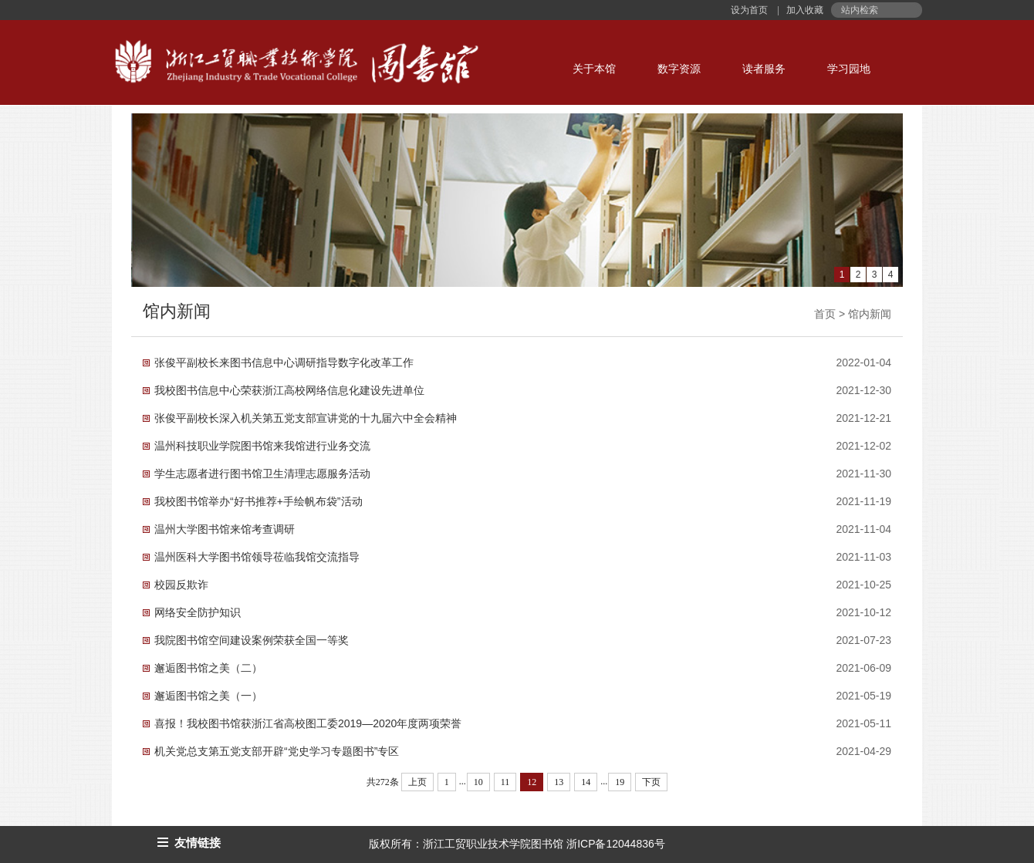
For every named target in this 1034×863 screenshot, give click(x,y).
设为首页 (750, 10)
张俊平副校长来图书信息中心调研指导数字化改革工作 (284, 362)
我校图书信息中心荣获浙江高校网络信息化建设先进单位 (289, 390)
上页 (417, 782)
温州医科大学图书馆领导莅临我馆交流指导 (257, 557)
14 (585, 782)
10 (478, 782)
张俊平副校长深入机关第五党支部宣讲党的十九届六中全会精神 (305, 418)
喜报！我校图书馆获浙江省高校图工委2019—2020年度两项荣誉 (307, 723)
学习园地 (848, 68)
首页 (825, 314)
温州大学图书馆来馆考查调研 (224, 529)
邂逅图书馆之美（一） (208, 695)
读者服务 (764, 68)
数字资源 (679, 68)
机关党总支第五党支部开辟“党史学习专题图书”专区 (276, 751)
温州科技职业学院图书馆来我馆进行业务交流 (262, 446)
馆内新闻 (869, 314)
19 (619, 782)
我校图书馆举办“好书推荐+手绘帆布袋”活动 (258, 501)
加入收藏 (803, 10)
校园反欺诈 (181, 584)
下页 (651, 782)
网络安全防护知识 (197, 612)
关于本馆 (594, 68)
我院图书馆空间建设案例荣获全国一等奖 (251, 640)
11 (505, 782)
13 (558, 782)
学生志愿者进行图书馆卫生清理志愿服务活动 (262, 473)
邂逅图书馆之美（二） (208, 668)
